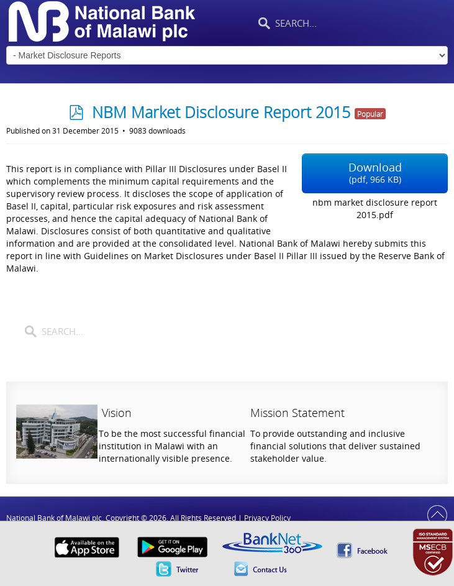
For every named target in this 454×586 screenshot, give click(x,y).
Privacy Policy (267, 518)
